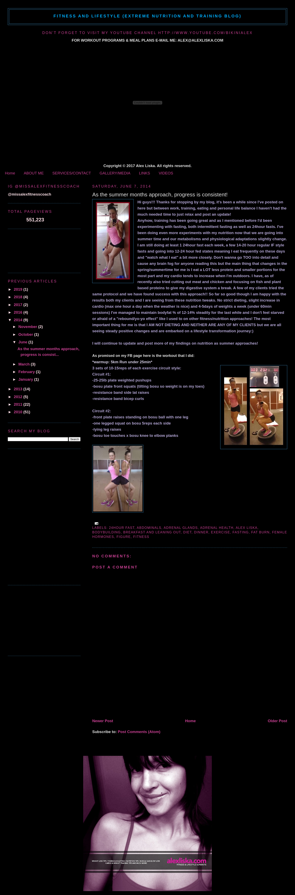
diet (187, 532)
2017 (18, 305)
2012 (18, 397)
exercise (220, 532)
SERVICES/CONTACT (71, 173)
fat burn (260, 532)
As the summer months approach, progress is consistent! (160, 194)
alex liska (247, 527)
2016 (18, 312)
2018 (18, 297)
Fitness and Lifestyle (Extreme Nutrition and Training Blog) (147, 16)
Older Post (277, 721)
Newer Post (102, 721)
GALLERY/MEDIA (115, 173)
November (28, 327)
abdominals (149, 527)
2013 (18, 389)
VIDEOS (166, 173)
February (27, 372)
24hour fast (121, 527)
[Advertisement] (123, 688)
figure (124, 537)
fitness (141, 537)
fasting (241, 532)
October (26, 334)
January (26, 379)
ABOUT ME (34, 173)
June (23, 342)
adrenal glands (181, 527)
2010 (18, 412)
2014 (18, 320)
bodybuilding (106, 532)
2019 (18, 289)
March (24, 364)
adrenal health (217, 527)
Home (10, 173)
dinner (201, 532)
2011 (18, 404)
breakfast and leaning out (152, 532)
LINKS (144, 173)
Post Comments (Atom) (139, 732)
